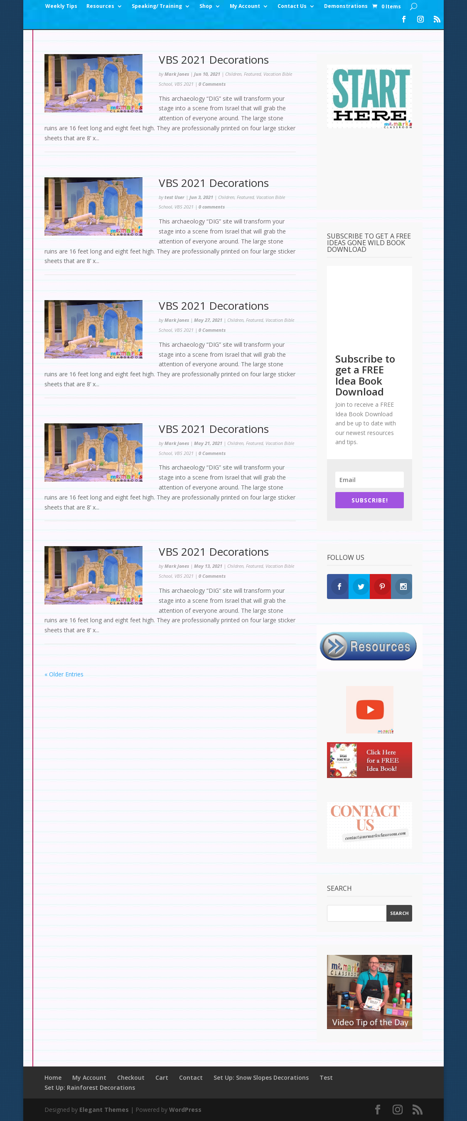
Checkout (131, 1077)
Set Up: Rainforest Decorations (89, 1087)
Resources (100, 6)
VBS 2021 (184, 84)
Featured (252, 74)
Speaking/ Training (157, 6)
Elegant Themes (104, 1110)
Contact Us (292, 6)
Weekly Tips (61, 6)
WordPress (185, 1110)
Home (52, 1077)
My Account (245, 6)
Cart (161, 1077)
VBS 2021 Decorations (214, 59)
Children (233, 74)
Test (326, 1077)
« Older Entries (64, 674)
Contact (191, 1077)
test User (174, 197)
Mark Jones (177, 74)
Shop (205, 6)
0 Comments (212, 84)
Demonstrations (346, 6)
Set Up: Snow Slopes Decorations (261, 1077)
